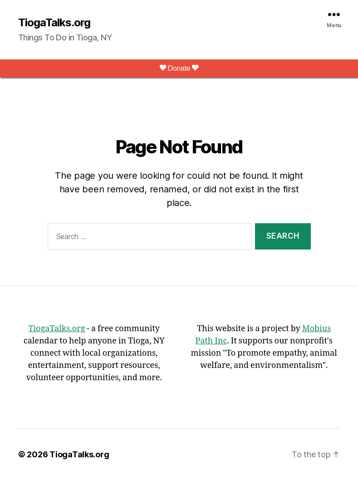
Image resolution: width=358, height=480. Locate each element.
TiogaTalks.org (54, 22)
